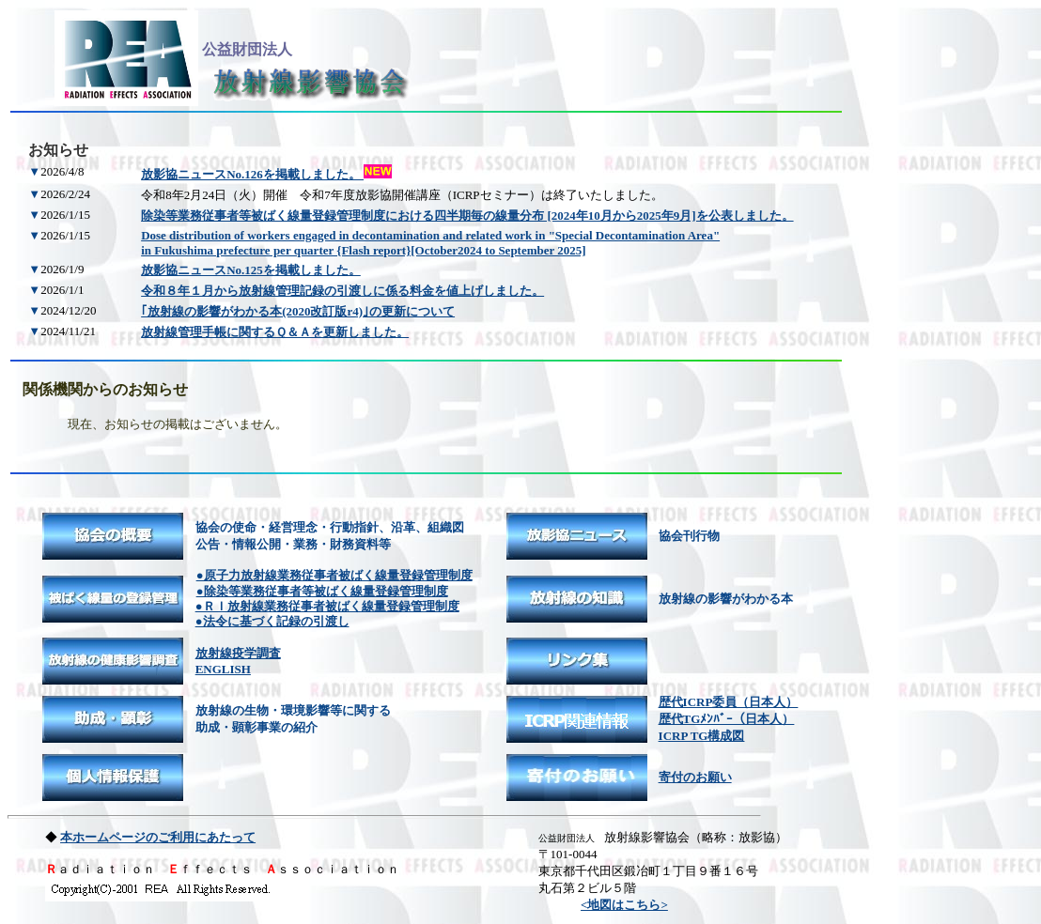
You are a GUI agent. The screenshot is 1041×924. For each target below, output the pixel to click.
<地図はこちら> (624, 905)
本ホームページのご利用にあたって (158, 837)
